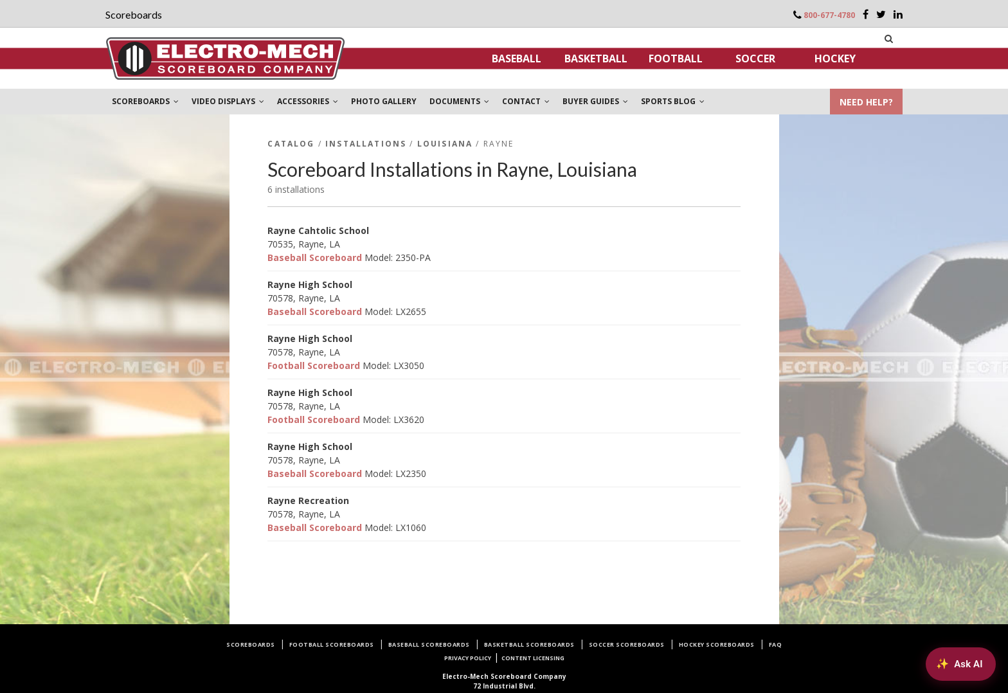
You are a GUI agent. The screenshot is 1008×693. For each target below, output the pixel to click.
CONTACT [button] (526, 101)
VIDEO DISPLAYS (228, 101)
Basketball (595, 58)
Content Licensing (532, 658)
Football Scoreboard (313, 365)
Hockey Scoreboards (717, 644)
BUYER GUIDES (595, 101)
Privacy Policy (467, 658)
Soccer (755, 58)
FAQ (775, 644)
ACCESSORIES (307, 101)
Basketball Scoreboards (529, 644)
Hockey (835, 58)
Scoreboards (250, 644)
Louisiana (445, 143)
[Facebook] (866, 14)
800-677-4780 (829, 15)
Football (676, 58)
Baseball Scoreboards (429, 644)
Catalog (290, 143)
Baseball (516, 58)
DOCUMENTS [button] (459, 101)
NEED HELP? (866, 102)
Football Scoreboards (331, 644)
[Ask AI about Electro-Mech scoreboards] (960, 663)
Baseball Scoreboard (314, 257)
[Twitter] (881, 14)
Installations (365, 143)
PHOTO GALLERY (384, 101)
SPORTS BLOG (673, 101)
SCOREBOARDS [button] (145, 101)
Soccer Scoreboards (627, 644)
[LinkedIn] (898, 14)
